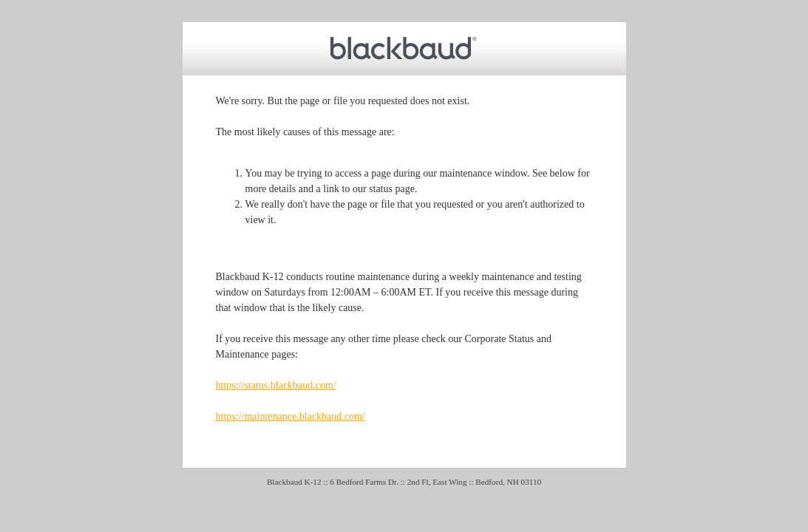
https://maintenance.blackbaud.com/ (290, 416)
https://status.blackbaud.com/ (276, 385)
